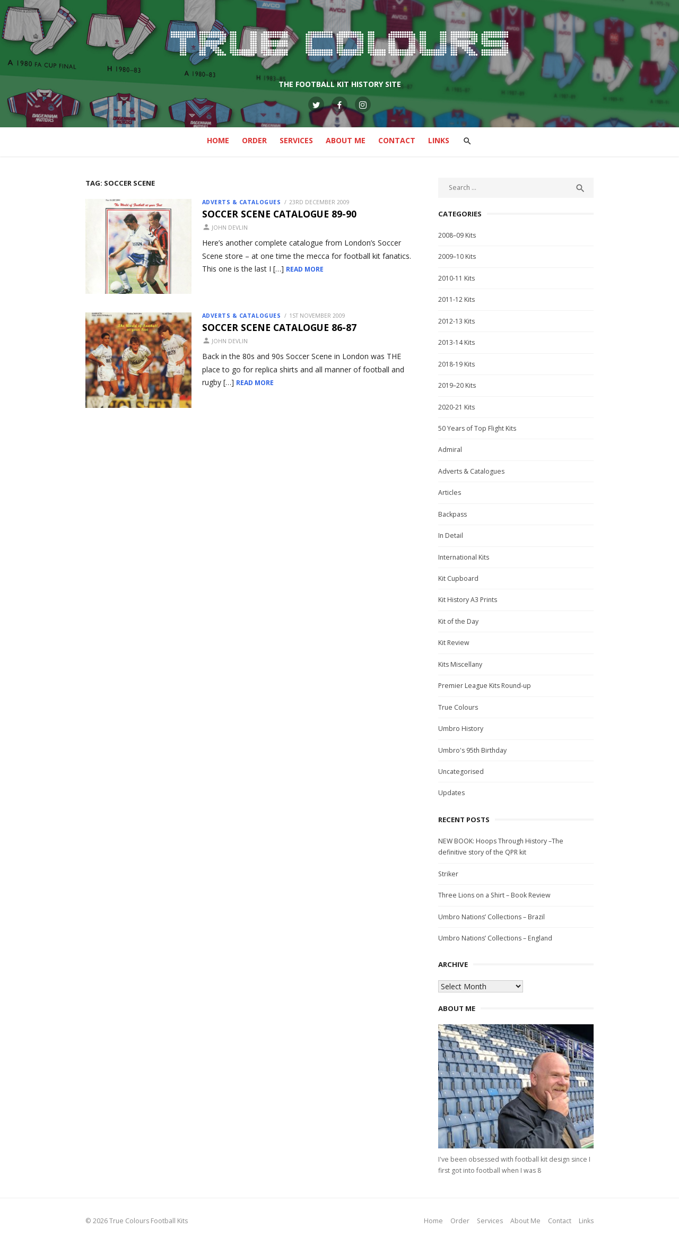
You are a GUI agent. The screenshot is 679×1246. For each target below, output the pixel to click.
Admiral (452, 449)
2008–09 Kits (459, 235)
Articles (451, 492)
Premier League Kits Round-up (486, 685)
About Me (345, 140)
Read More (267, 269)
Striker (450, 873)
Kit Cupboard (460, 578)
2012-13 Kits (458, 321)
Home (218, 140)
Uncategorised (463, 771)
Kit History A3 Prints (469, 599)
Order (254, 140)
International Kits (465, 557)
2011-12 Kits (458, 299)
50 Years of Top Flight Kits (479, 428)
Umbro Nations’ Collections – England (497, 938)
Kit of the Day (460, 621)
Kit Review (456, 642)
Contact (396, 140)
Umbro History (462, 728)
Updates (453, 792)
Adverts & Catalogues (235, 202)
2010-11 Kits (458, 278)
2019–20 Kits (459, 385)
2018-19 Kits (458, 364)
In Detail (452, 535)
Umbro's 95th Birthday (474, 750)
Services (296, 140)
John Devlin (224, 227)
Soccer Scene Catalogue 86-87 (273, 329)
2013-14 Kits (458, 342)
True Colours (460, 707)
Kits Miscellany (462, 664)
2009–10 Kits (459, 256)
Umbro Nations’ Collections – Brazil (493, 916)
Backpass (454, 514)
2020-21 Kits (458, 407)
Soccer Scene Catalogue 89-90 (273, 213)
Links (438, 140)
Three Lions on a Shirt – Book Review (496, 895)
